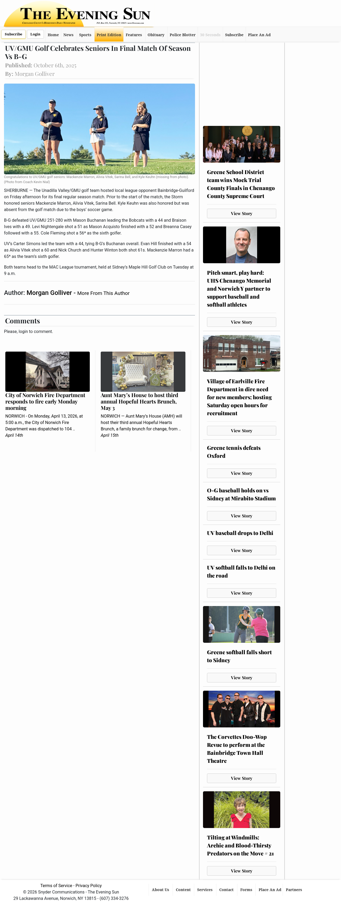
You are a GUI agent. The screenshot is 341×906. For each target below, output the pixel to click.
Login (35, 34)
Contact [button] (227, 890)
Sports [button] (85, 35)
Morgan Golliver (50, 292)
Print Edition (109, 35)
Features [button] (134, 35)
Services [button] (205, 890)
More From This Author (103, 293)
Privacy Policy (88, 885)
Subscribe (13, 34)
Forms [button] (246, 890)
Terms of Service (56, 885)
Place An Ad (259, 35)
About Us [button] (161, 890)
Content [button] (184, 890)
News (68, 35)
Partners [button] (294, 890)
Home (53, 35)
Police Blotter (183, 35)
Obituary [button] (156, 35)
